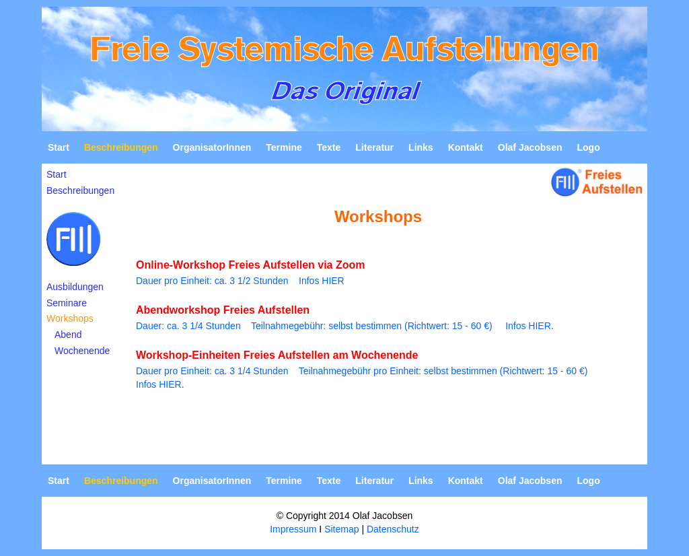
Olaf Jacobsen (530, 147)
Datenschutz (393, 529)
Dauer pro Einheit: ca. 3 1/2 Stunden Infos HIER (240, 280)
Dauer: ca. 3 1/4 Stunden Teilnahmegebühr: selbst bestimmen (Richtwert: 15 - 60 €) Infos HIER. (345, 325)
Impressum (293, 529)
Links (420, 147)
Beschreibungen (80, 190)
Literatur (374, 147)
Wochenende (82, 350)
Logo (588, 147)
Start (58, 147)
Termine (283, 147)
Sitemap (341, 529)
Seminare (66, 303)
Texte (329, 147)
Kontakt (465, 147)
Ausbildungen (75, 286)
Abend (68, 334)
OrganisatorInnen (212, 147)
